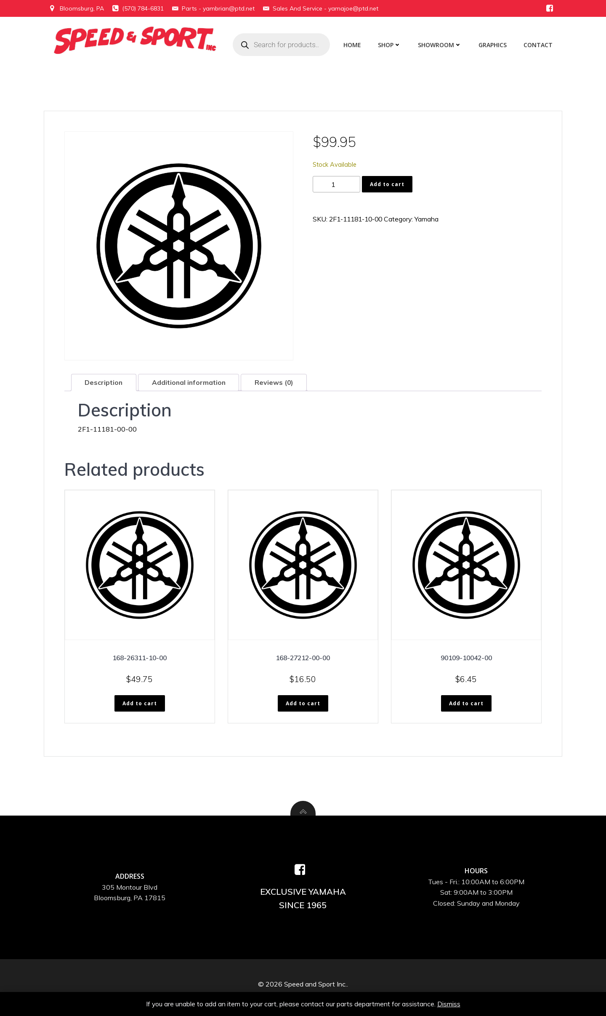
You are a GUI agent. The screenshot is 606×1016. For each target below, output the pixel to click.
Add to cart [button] (139, 704)
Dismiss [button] (449, 1003)
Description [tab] (104, 383)
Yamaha (433, 219)
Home (353, 45)
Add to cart (387, 184)
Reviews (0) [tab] (276, 383)
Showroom (441, 45)
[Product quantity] (336, 184)
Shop (390, 45)
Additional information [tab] (190, 383)
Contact (539, 45)
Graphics (494, 45)
